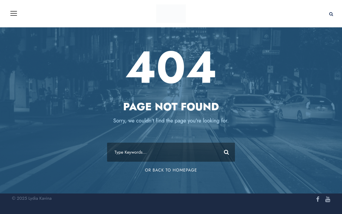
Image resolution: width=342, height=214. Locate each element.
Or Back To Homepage (171, 170)
